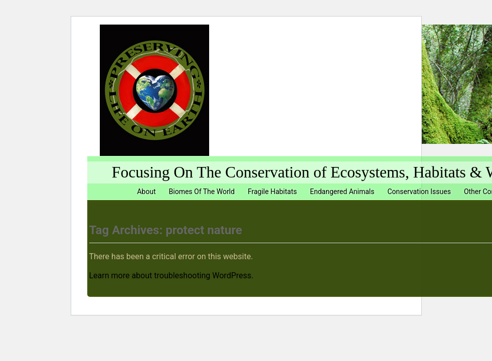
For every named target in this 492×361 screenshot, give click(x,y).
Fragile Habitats (272, 192)
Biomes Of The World (202, 192)
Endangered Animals (342, 192)
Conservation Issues (418, 192)
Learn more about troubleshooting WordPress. (171, 275)
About (146, 192)
